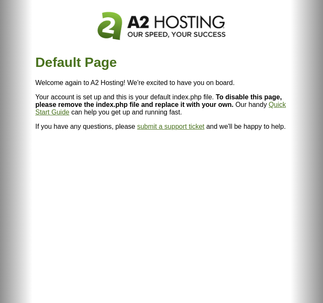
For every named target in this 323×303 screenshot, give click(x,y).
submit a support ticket (170, 126)
